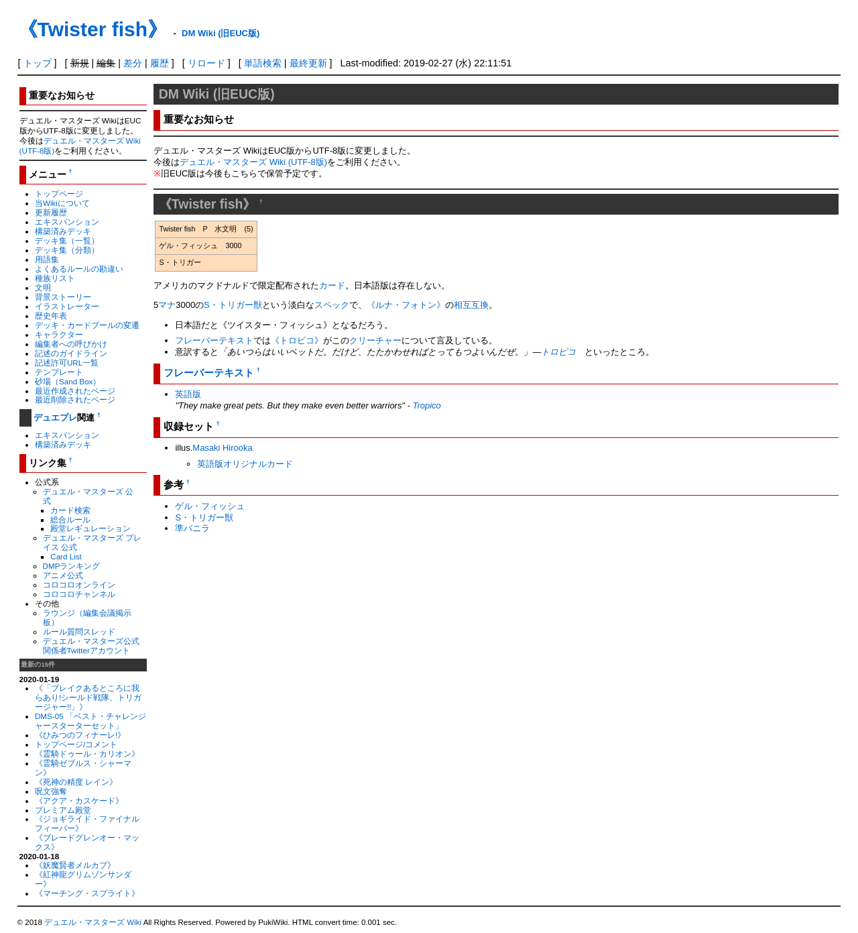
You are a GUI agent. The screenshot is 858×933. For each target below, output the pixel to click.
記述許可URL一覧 (67, 362)
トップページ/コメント (76, 744)
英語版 (188, 394)
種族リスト (55, 278)
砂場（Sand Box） (68, 381)
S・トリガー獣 (233, 305)
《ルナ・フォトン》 (406, 305)
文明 (43, 287)
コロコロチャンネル (79, 594)
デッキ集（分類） (67, 249)
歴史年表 (51, 315)
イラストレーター (67, 306)
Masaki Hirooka (222, 448)
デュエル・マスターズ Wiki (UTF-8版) (253, 162)
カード (332, 285)
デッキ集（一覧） (67, 240)
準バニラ (192, 528)
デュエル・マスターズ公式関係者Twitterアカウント (91, 646)
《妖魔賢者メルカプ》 (75, 865)
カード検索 (70, 510)
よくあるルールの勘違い (79, 268)
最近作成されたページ (75, 390)
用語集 (47, 259)
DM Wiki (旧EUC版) (220, 33)
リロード (206, 63)
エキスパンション (67, 221)
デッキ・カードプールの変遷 (87, 325)
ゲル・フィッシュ (210, 506)
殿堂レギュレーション (90, 528)
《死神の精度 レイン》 (76, 781)
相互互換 (471, 305)
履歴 (159, 63)
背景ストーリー (63, 296)
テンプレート (59, 372)
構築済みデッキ (63, 231)
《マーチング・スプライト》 (87, 893)
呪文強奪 (51, 791)
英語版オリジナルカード (245, 464)
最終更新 (308, 63)
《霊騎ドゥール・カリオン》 (87, 753)
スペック (331, 305)
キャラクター (59, 334)
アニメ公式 (63, 575)
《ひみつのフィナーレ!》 (80, 734)
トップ (37, 63)
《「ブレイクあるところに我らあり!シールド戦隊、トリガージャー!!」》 (88, 697)
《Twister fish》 (92, 29)
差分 (132, 63)
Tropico (426, 405)
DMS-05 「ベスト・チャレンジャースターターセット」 (90, 721)
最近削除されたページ (75, 399)
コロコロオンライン (79, 584)
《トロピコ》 (297, 340)
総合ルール (70, 519)
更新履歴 (51, 212)
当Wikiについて (62, 203)
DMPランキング (72, 565)
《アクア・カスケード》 (79, 800)
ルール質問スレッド (79, 631)
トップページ (59, 193)
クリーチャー (375, 340)
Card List (66, 556)
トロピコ (558, 352)
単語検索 (263, 63)
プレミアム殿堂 (63, 810)
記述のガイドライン (71, 353)
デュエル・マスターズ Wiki (92, 922)
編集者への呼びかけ (71, 343)
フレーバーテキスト (214, 340)
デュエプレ (55, 418)
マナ (167, 305)
